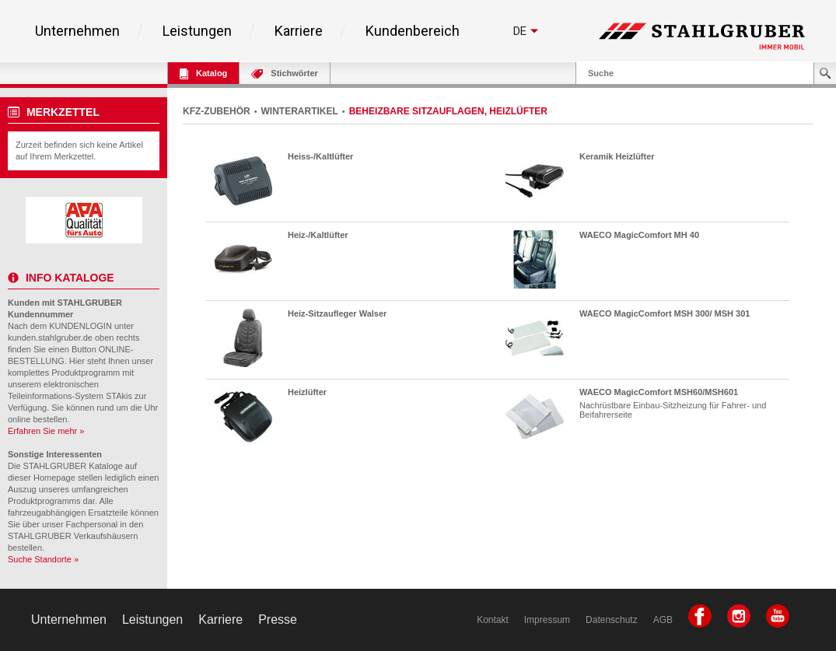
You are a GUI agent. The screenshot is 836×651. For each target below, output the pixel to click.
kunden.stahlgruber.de (50, 337)
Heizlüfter (307, 392)
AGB (663, 619)
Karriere (299, 31)
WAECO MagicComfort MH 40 (639, 235)
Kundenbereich (413, 31)
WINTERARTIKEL (299, 111)
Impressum (547, 619)
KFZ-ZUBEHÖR (216, 111)
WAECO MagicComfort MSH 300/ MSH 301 (664, 313)
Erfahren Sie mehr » (46, 431)
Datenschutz (612, 619)
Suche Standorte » (43, 559)
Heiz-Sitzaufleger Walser (337, 313)
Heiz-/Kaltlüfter (318, 235)
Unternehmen (77, 31)
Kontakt (493, 619)
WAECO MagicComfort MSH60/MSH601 (658, 392)
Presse (277, 619)
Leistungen (197, 31)
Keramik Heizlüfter (617, 156)
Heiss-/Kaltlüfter (320, 156)
